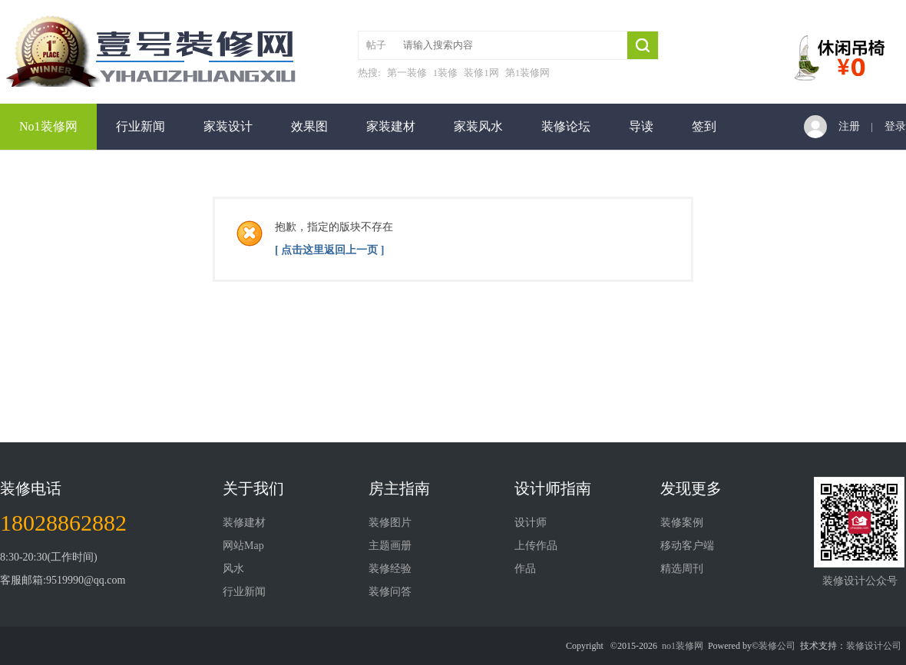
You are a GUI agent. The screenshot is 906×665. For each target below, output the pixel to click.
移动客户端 (687, 545)
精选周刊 (681, 568)
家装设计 (228, 126)
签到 (704, 126)
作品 (525, 568)
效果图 (309, 126)
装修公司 (777, 645)
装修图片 (390, 522)
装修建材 (244, 522)
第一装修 (407, 72)
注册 (849, 126)
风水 (233, 568)
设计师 (530, 522)
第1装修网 (528, 72)
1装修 (445, 72)
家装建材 (390, 126)
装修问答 (390, 591)
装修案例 (681, 522)
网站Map (243, 545)
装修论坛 (565, 126)
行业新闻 (140, 126)
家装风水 (478, 126)
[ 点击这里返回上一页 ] (329, 250)
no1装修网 (682, 645)
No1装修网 (48, 126)
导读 (641, 126)
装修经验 (390, 568)
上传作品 (535, 545)
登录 (895, 126)
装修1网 (481, 72)
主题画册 (390, 545)
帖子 (376, 45)
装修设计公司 (873, 645)
